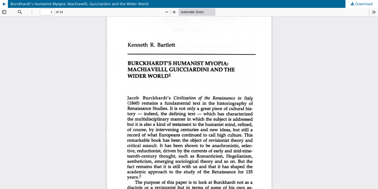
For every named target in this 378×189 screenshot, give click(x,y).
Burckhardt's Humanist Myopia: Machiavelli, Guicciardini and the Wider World (79, 3)
